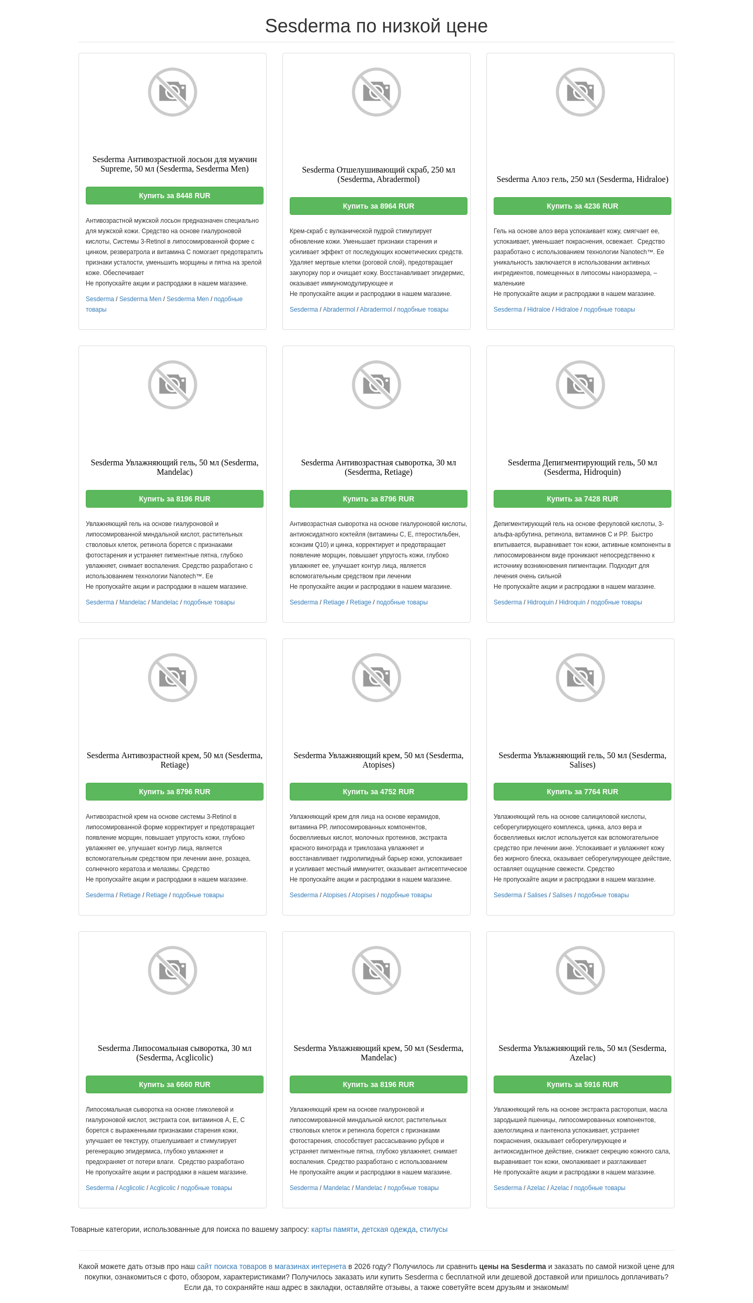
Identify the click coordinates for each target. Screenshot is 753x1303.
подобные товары (423, 309)
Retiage (334, 602)
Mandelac (132, 602)
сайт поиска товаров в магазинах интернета (272, 1266)
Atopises (335, 895)
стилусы (434, 1229)
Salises (537, 895)
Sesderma (100, 299)
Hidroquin (540, 602)
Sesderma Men (140, 299)
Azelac (536, 1188)
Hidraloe (538, 309)
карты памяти (334, 1229)
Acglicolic (132, 1188)
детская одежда (389, 1229)
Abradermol (339, 309)
